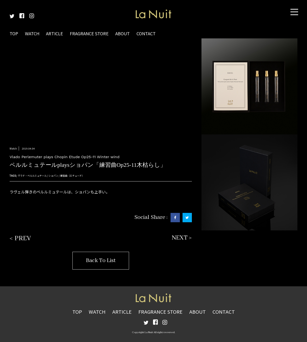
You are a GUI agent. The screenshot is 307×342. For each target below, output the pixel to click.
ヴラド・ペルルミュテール (32, 175)
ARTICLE (54, 33)
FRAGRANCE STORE (89, 33)
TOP (14, 33)
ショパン (53, 175)
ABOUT (122, 33)
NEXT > (182, 238)
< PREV (20, 238)
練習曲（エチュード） (72, 175)
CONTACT (146, 33)
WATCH (32, 33)
